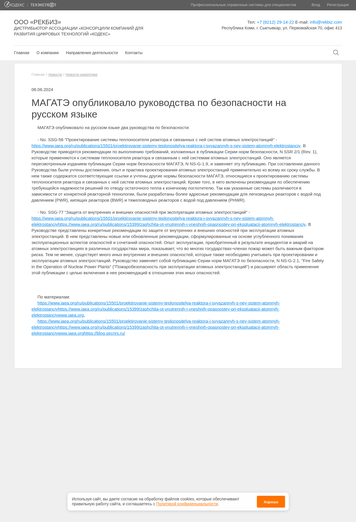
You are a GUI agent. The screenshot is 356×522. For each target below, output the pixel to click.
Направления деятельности (92, 52)
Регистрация (338, 5)
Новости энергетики (81, 75)
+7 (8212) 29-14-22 (275, 22)
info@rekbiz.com (326, 22)
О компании (48, 52)
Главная (21, 52)
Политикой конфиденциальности (187, 502)
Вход (316, 5)
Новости (55, 75)
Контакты (133, 52)
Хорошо (271, 500)
